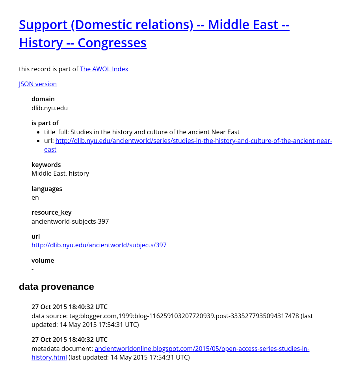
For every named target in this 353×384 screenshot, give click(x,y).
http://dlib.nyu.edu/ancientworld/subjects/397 (99, 245)
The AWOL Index (104, 69)
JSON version (38, 84)
